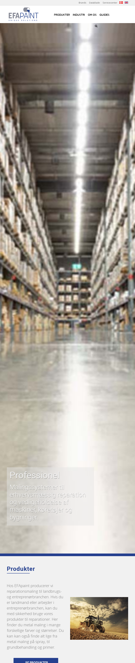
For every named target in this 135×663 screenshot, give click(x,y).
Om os (92, 15)
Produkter (62, 15)
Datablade (94, 2)
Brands (82, 2)
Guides (104, 15)
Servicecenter (110, 2)
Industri (79, 15)
